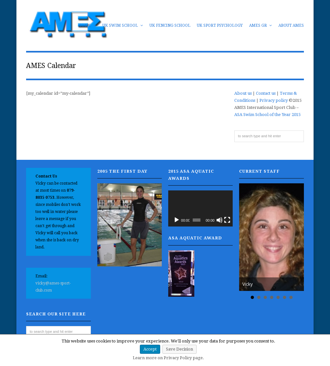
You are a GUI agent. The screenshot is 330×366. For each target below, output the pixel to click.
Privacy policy (273, 100)
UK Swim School (122, 25)
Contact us (266, 93)
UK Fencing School (170, 25)
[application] (200, 208)
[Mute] (219, 220)
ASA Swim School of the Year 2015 (267, 114)
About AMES (291, 25)
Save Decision (179, 349)
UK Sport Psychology (220, 25)
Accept (150, 349)
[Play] (176, 220)
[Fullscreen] (227, 220)
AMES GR (260, 25)
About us (243, 93)
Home (87, 25)
